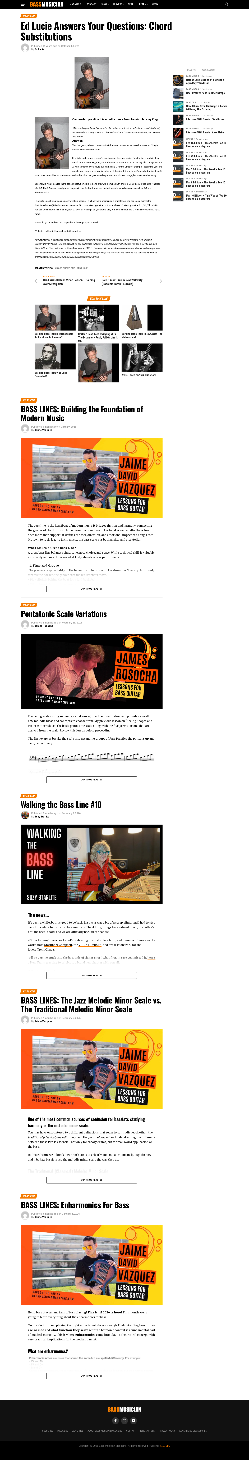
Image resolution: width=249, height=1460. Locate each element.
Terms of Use (147, 1431)
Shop (104, 4)
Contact (131, 1431)
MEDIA (155, 4)
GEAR (130, 4)
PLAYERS (117, 4)
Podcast (91, 4)
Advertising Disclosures (193, 1431)
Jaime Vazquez (43, 430)
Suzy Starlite (42, 817)
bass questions (65, 268)
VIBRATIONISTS (90, 945)
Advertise (77, 1431)
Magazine (75, 4)
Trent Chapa (45, 950)
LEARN (142, 4)
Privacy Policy (167, 1431)
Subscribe (47, 1431)
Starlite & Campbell (58, 945)
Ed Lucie (39, 49)
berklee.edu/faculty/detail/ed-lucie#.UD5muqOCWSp (73, 257)
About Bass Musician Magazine (104, 1431)
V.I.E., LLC (165, 1446)
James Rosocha (44, 626)
